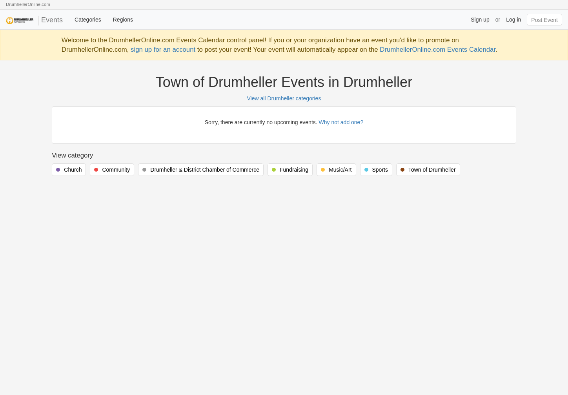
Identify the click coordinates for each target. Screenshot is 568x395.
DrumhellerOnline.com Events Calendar (437, 49)
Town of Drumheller (432, 170)
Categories (88, 19)
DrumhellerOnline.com (28, 4)
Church (73, 170)
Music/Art (340, 170)
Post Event (544, 20)
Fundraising (294, 170)
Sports (380, 170)
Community (116, 170)
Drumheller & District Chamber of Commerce (204, 170)
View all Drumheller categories (284, 98)
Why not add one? (341, 122)
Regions (123, 19)
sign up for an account (163, 49)
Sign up (480, 19)
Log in (513, 19)
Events (34, 20)
